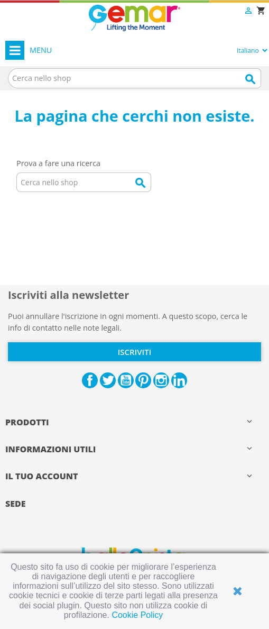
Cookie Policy (137, 614)
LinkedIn (179, 380)
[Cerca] (134, 78)
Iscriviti (134, 352)
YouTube (126, 380)
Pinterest (143, 380)
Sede (15, 503)
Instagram (161, 380)
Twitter (108, 380)
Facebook (90, 380)
